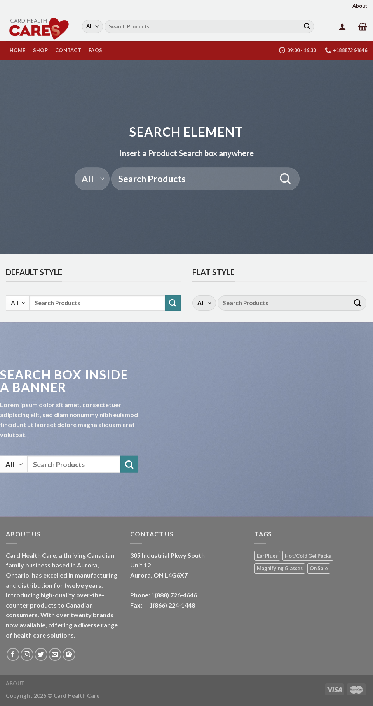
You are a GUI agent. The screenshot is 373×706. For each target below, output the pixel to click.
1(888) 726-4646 (174, 595)
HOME (18, 50)
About (359, 6)
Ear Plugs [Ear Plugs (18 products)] (267, 556)
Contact (68, 50)
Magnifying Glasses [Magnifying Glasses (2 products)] (280, 568)
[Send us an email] (55, 654)
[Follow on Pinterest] (69, 654)
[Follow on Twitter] (41, 654)
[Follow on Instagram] (27, 654)
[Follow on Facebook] (13, 654)
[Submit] (307, 26)
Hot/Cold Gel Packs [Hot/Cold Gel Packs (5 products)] (308, 556)
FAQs (95, 50)
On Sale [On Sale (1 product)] (319, 568)
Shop (40, 50)
